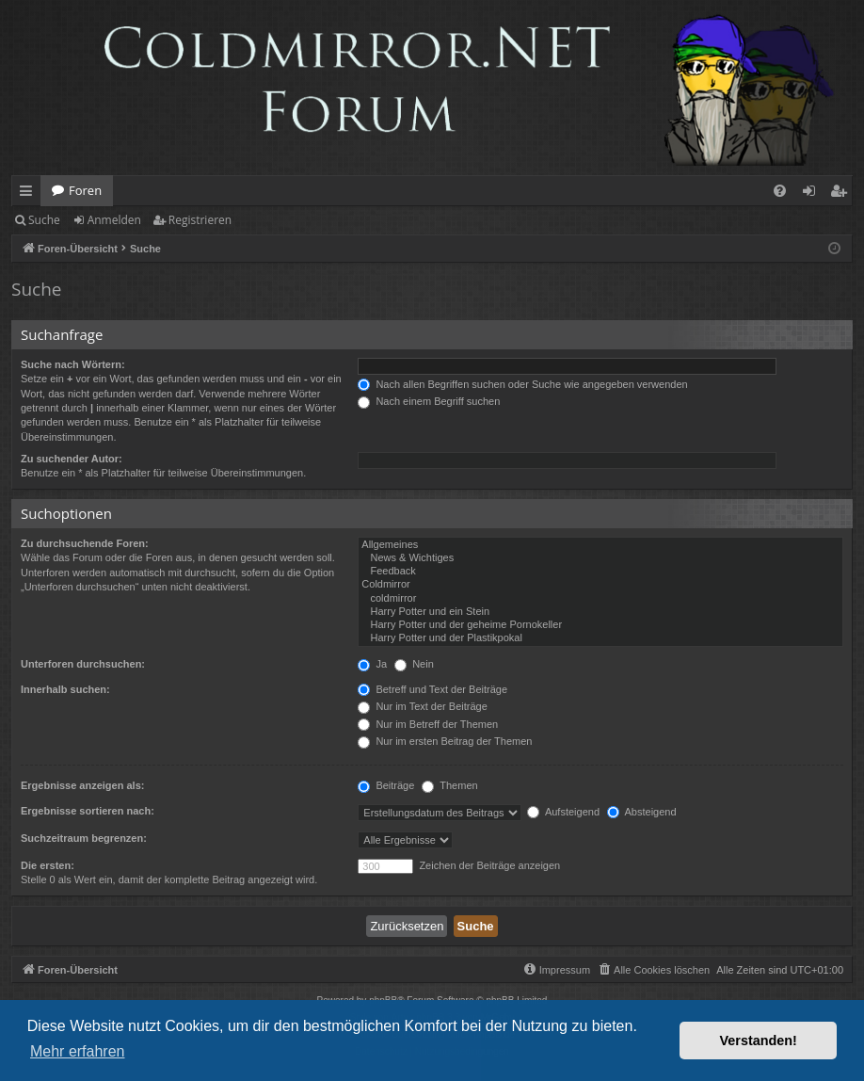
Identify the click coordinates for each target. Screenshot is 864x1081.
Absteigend (642, 811)
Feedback (600, 571)
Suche (44, 220)
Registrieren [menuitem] (842, 194)
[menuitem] (779, 190)
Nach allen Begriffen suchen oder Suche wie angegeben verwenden (522, 384)
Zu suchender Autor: (71, 458)
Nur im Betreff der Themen (428, 724)
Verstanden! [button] (758, 1040)
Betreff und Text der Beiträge (432, 689)
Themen (449, 785)
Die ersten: (47, 865)
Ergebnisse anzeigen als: (82, 785)
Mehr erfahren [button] (77, 1051)
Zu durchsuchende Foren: (85, 543)
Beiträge (386, 785)
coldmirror (600, 598)
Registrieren (200, 220)
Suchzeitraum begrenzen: (84, 838)
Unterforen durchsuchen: (83, 664)
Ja (372, 664)
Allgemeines (600, 545)
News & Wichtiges (600, 558)
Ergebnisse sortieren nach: (87, 810)
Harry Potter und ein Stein (600, 612)
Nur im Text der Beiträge (422, 706)
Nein (414, 664)
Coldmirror (600, 584)
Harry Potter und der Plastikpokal (600, 638)
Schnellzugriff (29, 194)
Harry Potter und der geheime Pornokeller (600, 625)
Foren (85, 190)
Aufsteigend (563, 811)
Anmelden (114, 220)
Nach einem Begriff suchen (429, 401)
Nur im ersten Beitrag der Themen (445, 741)
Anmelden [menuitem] (814, 194)
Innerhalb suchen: (65, 689)
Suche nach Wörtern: (73, 364)
